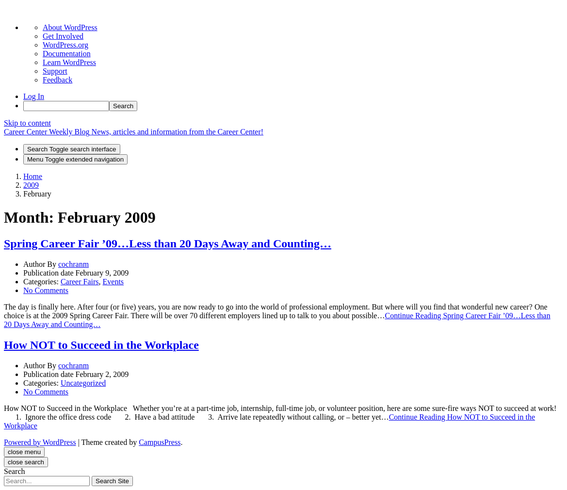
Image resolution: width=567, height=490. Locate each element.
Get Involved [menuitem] (63, 36)
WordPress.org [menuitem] (65, 45)
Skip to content (27, 123)
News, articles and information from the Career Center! (178, 132)
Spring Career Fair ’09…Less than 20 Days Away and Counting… (167, 243)
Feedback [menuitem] (57, 80)
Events (113, 282)
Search (14, 471)
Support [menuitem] (55, 71)
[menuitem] (293, 106)
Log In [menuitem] (33, 96)
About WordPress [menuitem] (70, 27)
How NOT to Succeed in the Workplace (101, 345)
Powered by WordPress (40, 442)
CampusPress (159, 442)
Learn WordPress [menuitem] (69, 62)
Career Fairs (80, 282)
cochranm (73, 264)
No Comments (45, 290)
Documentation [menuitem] (67, 53)
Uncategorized (83, 383)
